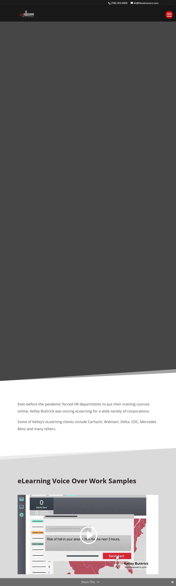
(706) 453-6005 (119, 3)
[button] (169, 15)
